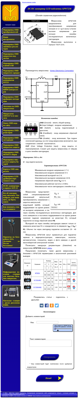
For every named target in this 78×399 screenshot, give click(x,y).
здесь (49, 248)
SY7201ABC (37, 280)
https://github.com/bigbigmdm (42, 397)
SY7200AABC (37, 287)
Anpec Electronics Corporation (62, 71)
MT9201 (37, 273)
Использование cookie (29, 2)
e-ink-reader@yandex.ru (20, 397)
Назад (54, 379)
